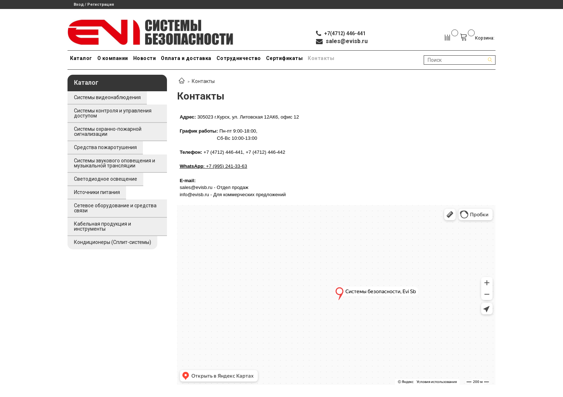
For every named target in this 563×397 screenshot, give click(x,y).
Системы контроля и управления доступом (113, 113)
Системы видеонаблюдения (107, 97)
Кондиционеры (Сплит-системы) (112, 242)
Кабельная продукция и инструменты (102, 226)
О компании (112, 58)
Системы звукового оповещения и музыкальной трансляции (114, 163)
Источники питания (97, 192)
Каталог (81, 58)
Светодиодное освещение (105, 179)
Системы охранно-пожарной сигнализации (107, 131)
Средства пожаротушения (105, 147)
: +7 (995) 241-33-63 (213, 166)
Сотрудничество (239, 58)
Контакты (321, 58)
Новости (144, 58)
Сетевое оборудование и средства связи (115, 208)
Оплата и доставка (186, 58)
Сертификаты (284, 58)
